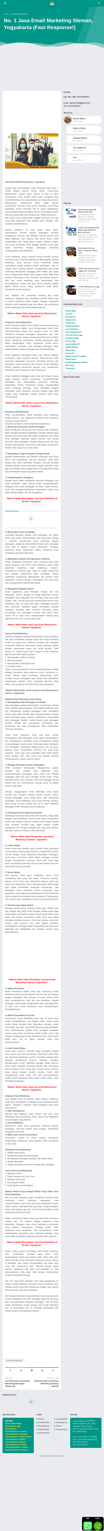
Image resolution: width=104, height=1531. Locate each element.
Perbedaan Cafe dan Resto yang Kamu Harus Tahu (88, 250)
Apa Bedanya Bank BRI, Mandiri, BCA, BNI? (87, 211)
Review (59, 1498)
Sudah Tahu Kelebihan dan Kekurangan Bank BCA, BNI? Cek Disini (87, 230)
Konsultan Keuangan (43, 1494)
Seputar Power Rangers (43, 1505)
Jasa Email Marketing (14, 1431)
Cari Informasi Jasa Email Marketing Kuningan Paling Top (17, 1455)
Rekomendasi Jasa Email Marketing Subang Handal (46, 1455)
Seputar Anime (43, 1501)
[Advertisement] (52, 69)
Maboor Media (60, 1527)
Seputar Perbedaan (61, 1501)
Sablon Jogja (82, 1503)
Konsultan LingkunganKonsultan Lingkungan (43, 1498)
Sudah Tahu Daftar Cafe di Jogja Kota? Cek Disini (88, 270)
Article (40, 1491)
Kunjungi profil (78, 121)
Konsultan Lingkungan (61, 1494)
